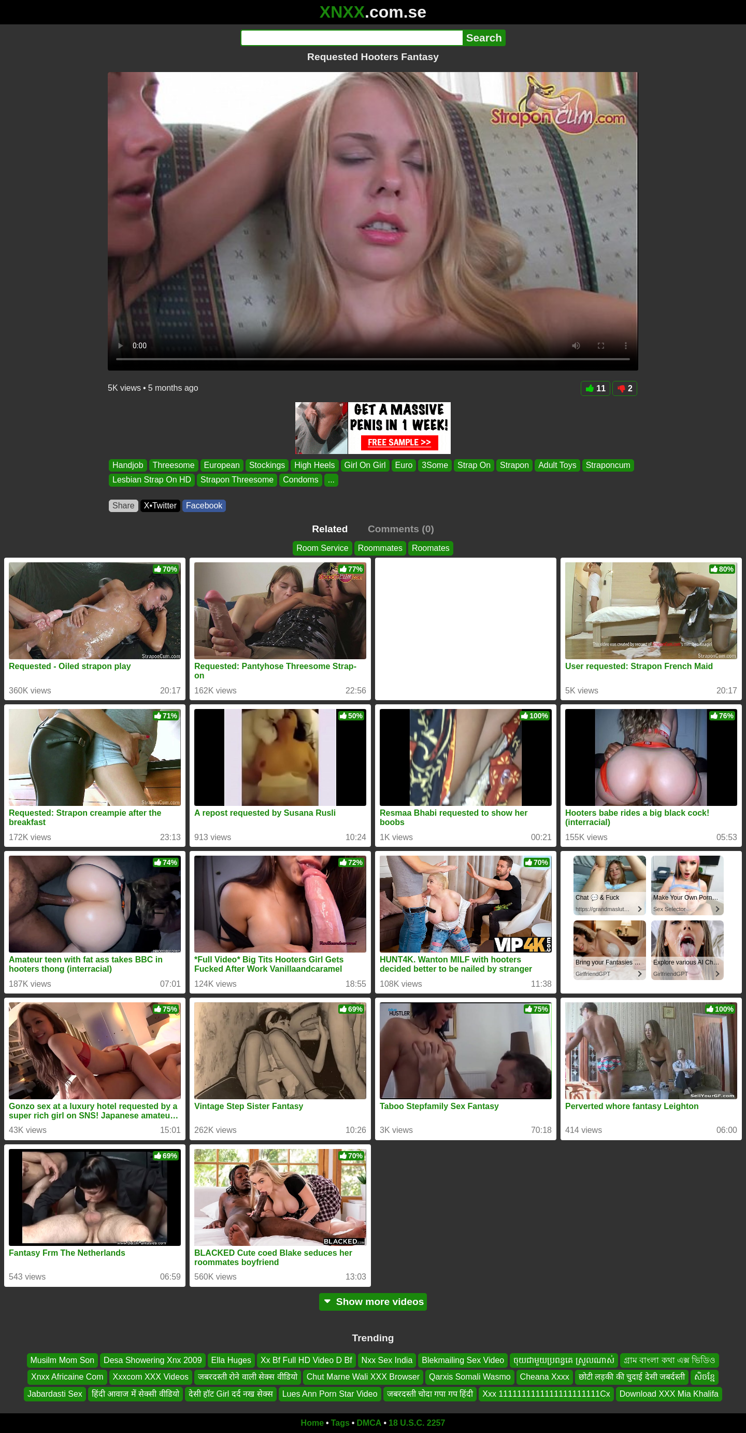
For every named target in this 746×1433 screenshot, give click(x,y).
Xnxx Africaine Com (67, 1376)
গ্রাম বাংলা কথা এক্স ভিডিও (670, 1360)
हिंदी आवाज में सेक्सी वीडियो (135, 1393)
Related (330, 528)
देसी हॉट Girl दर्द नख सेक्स (231, 1393)
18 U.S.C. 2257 (417, 1422)
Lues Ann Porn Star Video (330, 1393)
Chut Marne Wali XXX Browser (363, 1376)
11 (595, 388)
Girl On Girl (365, 465)
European (222, 465)
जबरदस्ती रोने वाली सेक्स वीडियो (247, 1376)
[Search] (351, 38)
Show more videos (373, 1301)
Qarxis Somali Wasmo (470, 1376)
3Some (435, 465)
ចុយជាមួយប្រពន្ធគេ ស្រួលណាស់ (563, 1360)
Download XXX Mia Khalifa (669, 1393)
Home (312, 1422)
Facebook (204, 505)
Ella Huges (231, 1360)
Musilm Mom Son (63, 1360)
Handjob (128, 465)
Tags (340, 1422)
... (331, 480)
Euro (404, 465)
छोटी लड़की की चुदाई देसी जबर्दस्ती (632, 1376)
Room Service (322, 548)
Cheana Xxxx (544, 1376)
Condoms (300, 480)
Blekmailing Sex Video (463, 1360)
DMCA (368, 1422)
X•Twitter (160, 505)
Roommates (380, 548)
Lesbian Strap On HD (151, 480)
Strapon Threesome (237, 480)
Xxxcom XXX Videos (151, 1376)
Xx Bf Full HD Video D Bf (306, 1360)
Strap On (474, 465)
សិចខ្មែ (704, 1376)
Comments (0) (401, 528)
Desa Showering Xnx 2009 (153, 1360)
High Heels (314, 465)
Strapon (514, 465)
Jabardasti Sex (54, 1393)
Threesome (174, 465)
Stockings (267, 465)
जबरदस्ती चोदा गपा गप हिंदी (430, 1393)
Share (123, 505)
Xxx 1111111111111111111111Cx (546, 1393)
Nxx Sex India (387, 1360)
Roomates (431, 548)
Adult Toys (557, 465)
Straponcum (608, 465)
